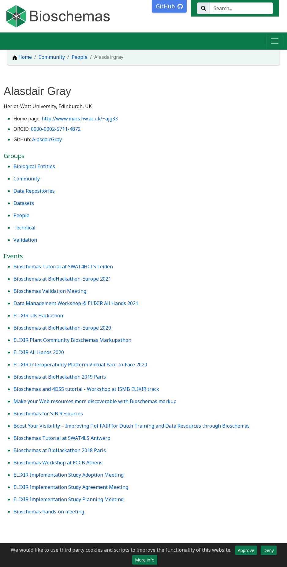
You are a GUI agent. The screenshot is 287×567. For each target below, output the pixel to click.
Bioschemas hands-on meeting (48, 511)
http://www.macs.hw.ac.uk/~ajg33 (80, 118)
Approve (246, 550)
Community (52, 57)
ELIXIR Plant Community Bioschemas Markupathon (72, 340)
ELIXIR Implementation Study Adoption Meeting (68, 474)
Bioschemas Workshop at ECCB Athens (57, 462)
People (80, 57)
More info (145, 560)
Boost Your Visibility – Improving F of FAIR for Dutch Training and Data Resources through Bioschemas (131, 425)
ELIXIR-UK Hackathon (38, 315)
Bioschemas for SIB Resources (48, 413)
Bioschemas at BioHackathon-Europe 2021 (62, 278)
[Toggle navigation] (274, 41)
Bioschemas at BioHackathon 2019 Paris (59, 376)
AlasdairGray (47, 139)
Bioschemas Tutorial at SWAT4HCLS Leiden (63, 266)
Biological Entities (34, 166)
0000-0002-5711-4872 (55, 129)
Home (22, 57)
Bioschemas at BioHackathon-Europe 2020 (62, 327)
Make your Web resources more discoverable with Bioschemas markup (95, 401)
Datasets (23, 203)
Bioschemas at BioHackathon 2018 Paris (59, 450)
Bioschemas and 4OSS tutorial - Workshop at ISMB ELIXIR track (86, 389)
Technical (24, 227)
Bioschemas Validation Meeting (49, 291)
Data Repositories (34, 190)
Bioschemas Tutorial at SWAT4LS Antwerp (61, 438)
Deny (268, 550)
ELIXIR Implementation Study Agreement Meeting (70, 487)
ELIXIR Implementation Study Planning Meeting (68, 499)
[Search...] (241, 8)
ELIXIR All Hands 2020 (38, 352)
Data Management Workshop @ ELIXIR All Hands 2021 (75, 303)
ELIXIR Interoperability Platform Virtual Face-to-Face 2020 (80, 364)
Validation (25, 239)
